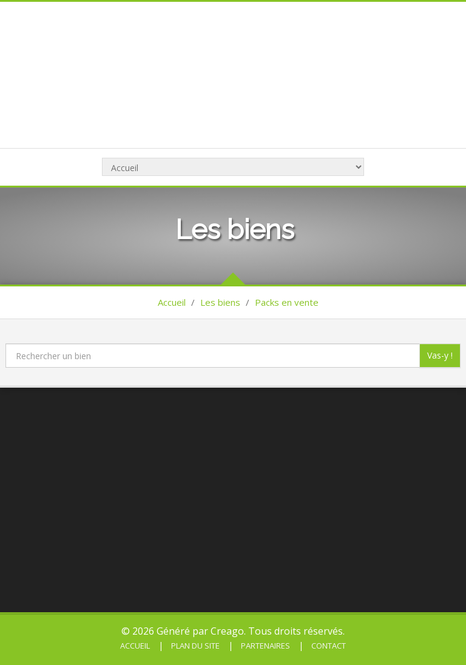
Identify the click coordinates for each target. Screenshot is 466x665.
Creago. (228, 631)
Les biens (220, 302)
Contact (327, 645)
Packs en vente (287, 302)
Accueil (172, 302)
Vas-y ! (440, 355)
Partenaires (264, 645)
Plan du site (194, 645)
